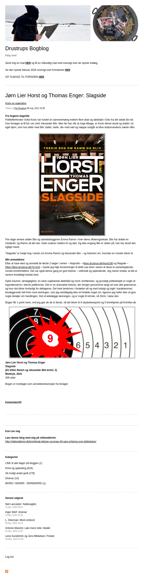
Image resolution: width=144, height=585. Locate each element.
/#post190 (107, 263)
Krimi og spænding (15, 103)
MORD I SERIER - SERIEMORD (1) (25, 483)
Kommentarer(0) (13, 402)
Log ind (9, 556)
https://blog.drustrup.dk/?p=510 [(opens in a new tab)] (22, 267)
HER (28, 63)
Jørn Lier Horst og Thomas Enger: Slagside (55, 95)
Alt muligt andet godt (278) (20, 473)
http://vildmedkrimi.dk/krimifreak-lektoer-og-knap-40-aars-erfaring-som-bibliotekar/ (50, 441)
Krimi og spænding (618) (19, 468)
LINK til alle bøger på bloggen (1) (23, 463)
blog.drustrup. (91, 263)
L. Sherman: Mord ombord (20, 521)
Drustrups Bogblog (27, 48)
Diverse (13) (12, 478)
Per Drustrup (20, 108)
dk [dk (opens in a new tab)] (100, 263)
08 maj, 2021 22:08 (36, 108)
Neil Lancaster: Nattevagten (20, 505)
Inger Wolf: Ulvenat (16, 513)
